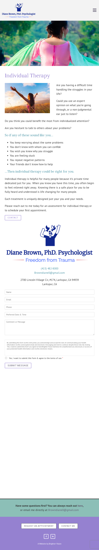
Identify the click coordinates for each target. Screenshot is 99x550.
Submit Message (18, 365)
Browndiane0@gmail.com (49, 272)
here (80, 505)
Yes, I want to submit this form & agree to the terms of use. (36, 358)
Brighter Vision (55, 543)
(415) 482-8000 (49, 268)
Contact (13, 217)
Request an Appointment (39, 526)
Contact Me (68, 526)
